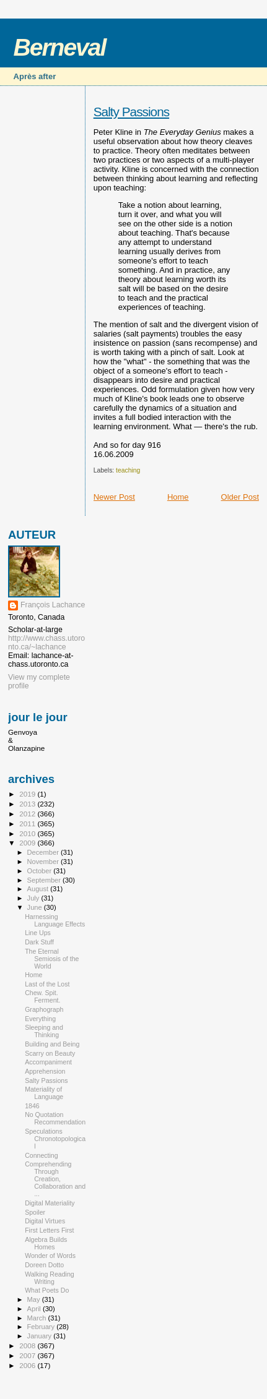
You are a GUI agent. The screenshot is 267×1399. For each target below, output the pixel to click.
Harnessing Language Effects (55, 920)
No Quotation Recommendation (55, 1118)
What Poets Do (47, 1290)
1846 (32, 1106)
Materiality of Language (44, 1092)
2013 (28, 804)
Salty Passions (131, 112)
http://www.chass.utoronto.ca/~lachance (46, 642)
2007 (28, 1355)
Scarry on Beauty (50, 1053)
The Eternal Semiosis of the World (52, 959)
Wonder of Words (50, 1255)
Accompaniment (48, 1062)
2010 (28, 833)
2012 (28, 814)
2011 (28, 823)
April (35, 1308)
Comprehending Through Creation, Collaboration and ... (55, 1178)
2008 (28, 1345)
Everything (40, 1018)
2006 (28, 1365)
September (45, 880)
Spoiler (35, 1212)
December (44, 852)
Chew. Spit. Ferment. (42, 996)
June (35, 907)
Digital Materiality (50, 1203)
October (40, 871)
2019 (28, 794)
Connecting (41, 1155)
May (34, 1299)
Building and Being (52, 1044)
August (39, 888)
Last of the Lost (47, 984)
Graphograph (44, 1009)
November (44, 861)
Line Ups (38, 932)
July (34, 898)
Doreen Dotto (44, 1265)
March (37, 1318)
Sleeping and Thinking (44, 1031)
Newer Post (114, 497)
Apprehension (45, 1071)
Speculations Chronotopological (55, 1138)
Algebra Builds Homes (46, 1243)
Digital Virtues (45, 1221)
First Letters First (49, 1230)
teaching (128, 470)
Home (178, 497)
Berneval (60, 47)
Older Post (240, 497)
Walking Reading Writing (49, 1277)
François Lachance (52, 605)
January (40, 1336)
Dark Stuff (39, 942)
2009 (28, 843)
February (42, 1326)
